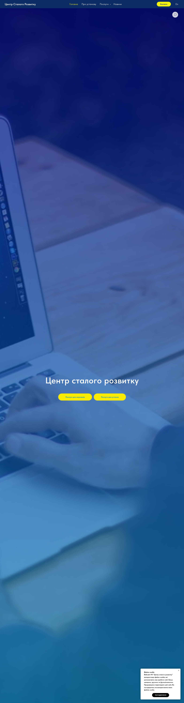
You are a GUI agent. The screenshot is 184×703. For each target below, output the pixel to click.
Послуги (104, 4)
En (177, 4)
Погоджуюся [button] (160, 695)
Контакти (163, 4)
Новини (117, 4)
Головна (73, 4)
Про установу (89, 4)
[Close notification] (179, 670)
